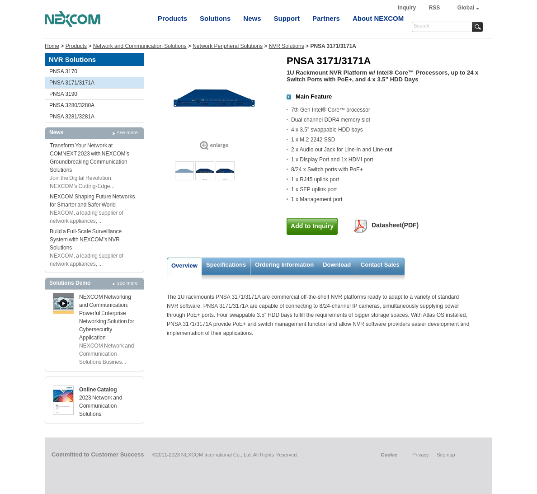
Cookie (389, 454)
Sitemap (446, 454)
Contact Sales (380, 264)
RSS (434, 8)
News (252, 18)
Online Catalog (98, 389)
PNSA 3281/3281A (71, 116)
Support (287, 18)
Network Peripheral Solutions (228, 46)
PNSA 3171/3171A (71, 83)
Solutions (215, 18)
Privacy (420, 454)
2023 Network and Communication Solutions (100, 406)
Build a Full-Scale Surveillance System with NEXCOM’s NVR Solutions (86, 239)
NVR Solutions (286, 46)
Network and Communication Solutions (140, 46)
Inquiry (407, 8)
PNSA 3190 (63, 94)
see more (127, 132)
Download (337, 264)
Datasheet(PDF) (395, 225)
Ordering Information (284, 264)
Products (172, 18)
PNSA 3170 (63, 71)
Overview (184, 265)
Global (465, 8)
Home (52, 46)
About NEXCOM (378, 18)
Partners (326, 18)
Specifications (226, 264)
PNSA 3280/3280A (71, 105)
